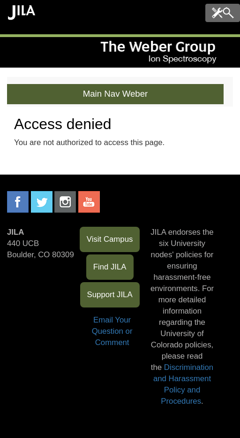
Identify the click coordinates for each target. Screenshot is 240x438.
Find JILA (110, 266)
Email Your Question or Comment (112, 331)
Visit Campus (110, 239)
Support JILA (110, 294)
